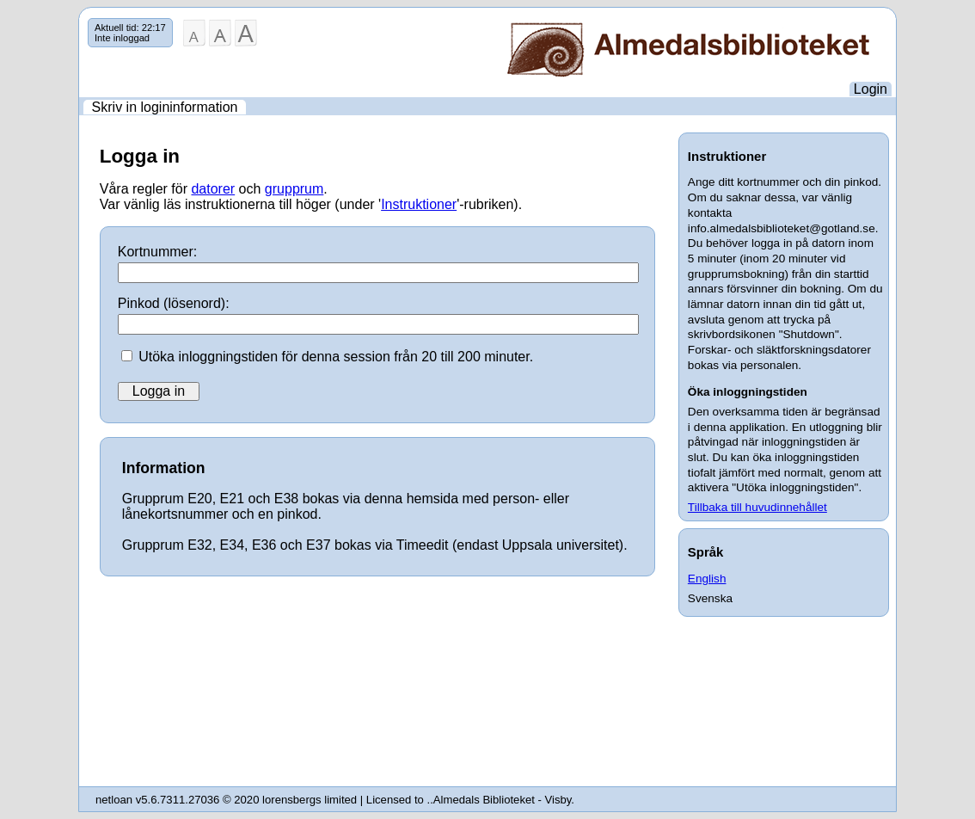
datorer (213, 189)
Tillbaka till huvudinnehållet (757, 507)
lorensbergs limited (309, 799)
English (707, 578)
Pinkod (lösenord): (174, 303)
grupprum (294, 189)
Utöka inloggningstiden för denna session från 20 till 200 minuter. (335, 356)
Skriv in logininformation (165, 107)
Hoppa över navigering (79, 18)
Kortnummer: (157, 251)
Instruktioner (419, 204)
